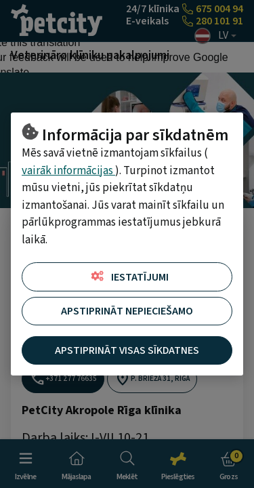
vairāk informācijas (68, 171)
